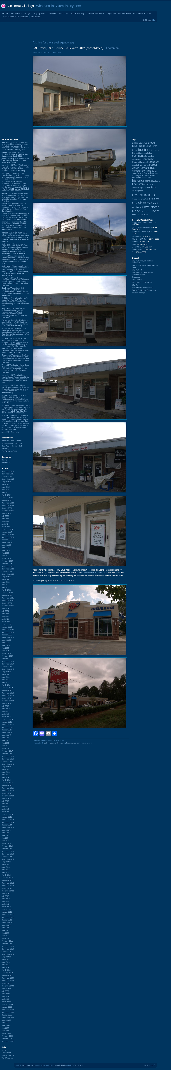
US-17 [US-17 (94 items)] (147, 212)
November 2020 (8, 632)
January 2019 (7, 690)
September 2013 (8, 859)
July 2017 (5, 738)
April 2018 (5, 714)
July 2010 (5, 959)
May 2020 (5, 648)
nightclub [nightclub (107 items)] (144, 187)
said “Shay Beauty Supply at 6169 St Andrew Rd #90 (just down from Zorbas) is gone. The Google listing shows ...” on (15, 216)
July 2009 (5, 991)
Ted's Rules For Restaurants (15, 17)
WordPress (78, 1065)
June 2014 (5, 835)
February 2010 (7, 973)
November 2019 (8, 664)
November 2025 (8, 474)
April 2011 (5, 936)
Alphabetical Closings (20, 13)
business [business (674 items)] (145, 149)
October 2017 (7, 730)
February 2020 (7, 656)
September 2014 (8, 827)
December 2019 (8, 661)
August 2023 (6, 545)
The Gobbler (137, 280)
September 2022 (8, 574)
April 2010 (5, 967)
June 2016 (5, 772)
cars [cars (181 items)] (156, 150)
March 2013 (6, 875)
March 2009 (6, 1002)
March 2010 (6, 970)
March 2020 (6, 653)
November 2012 (8, 885)
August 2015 (6, 798)
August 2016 (6, 767)
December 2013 (8, 851)
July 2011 (5, 928)
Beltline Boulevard (51, 743)
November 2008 (8, 1012)
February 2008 (7, 1036)
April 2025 (5, 492)
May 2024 (5, 521)
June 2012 (5, 899)
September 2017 (8, 732)
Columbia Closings (21, 6)
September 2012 (8, 891)
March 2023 (6, 558)
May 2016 (5, 775)
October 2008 (7, 1015)
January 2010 (7, 975)
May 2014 (5, 838)
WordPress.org (7, 1058)
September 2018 (8, 701)
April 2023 (5, 556)
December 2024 (8, 503)
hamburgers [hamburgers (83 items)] (136, 176)
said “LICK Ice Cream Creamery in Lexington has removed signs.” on (15, 350)
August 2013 (6, 862)
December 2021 (8, 598)
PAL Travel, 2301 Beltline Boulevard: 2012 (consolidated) (68, 48)
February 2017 (7, 751)
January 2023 (7, 563)
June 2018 (5, 709)
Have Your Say (77, 13)
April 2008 (5, 1031)
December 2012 (8, 883)
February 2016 (7, 783)
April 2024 (5, 524)
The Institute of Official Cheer (143, 282)
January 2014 (7, 849)
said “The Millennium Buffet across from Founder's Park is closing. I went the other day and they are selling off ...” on (15, 301)
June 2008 (5, 1025)
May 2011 (5, 933)
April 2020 (5, 651)
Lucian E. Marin (59, 1065)
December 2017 (8, 724)
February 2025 (7, 498)
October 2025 (7, 476)
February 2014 (7, 846)
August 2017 (6, 735)
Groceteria (136, 277)
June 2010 (5, 962)
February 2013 (7, 878)
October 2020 (7, 635)
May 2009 (5, 996)
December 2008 (8, 1010)
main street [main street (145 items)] (149, 184)
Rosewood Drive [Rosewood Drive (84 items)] (138, 199)
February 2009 (7, 1004)
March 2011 (6, 938)
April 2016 (5, 777)
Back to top (148, 1065)
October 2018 (7, 698)
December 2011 (8, 915)
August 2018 (6, 703)
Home (5, 13)
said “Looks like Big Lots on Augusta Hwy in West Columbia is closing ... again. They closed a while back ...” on (15, 323)
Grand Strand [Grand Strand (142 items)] (144, 173)
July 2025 (5, 484)
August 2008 (6, 1020)
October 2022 (7, 571)
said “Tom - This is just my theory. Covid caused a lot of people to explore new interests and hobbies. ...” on (15, 168)
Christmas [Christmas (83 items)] (142, 153)
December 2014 (8, 820)
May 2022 (5, 585)
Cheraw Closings (138, 293)
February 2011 (7, 941)
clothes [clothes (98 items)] (149, 153)
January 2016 (7, 785)
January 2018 (7, 722)
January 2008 (7, 1039)
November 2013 (8, 854)
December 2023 (8, 534)
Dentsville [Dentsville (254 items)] (147, 159)
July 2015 (5, 801)
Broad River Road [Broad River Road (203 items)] (143, 144)
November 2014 (8, 822)
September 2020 (8, 637)
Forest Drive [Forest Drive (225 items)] (147, 168)
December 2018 (8, 693)
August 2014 (6, 830)
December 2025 (8, 471)
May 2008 (5, 1028)
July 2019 (5, 674)
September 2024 (8, 511)
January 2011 (7, 944)
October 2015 (7, 793)
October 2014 (7, 825)
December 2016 (8, 756)
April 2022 (5, 587)
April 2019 (5, 682)
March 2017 (6, 748)
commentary (6, 462)
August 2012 (6, 893)
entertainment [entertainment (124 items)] (152, 162)
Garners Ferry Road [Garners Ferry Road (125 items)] (141, 171)
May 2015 (5, 806)
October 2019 (7, 666)
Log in (4, 1050)
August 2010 (6, 957)
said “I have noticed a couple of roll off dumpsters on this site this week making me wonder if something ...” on (15, 248)
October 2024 (7, 508)
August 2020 (6, 640)
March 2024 (6, 527)
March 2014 (6, 843)
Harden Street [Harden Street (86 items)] (145, 178)
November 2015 (8, 790)
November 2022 (8, 569)
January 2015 (7, 817)
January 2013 (7, 880)
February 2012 (7, 909)
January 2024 (7, 532)
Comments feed (8, 1055)
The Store (35, 17)
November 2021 (8, 600)
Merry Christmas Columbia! (12, 443)
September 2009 (8, 986)
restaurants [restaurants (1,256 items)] (143, 194)
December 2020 (8, 629)
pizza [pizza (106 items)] (140, 191)
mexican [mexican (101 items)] (135, 187)
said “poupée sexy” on (15, 154)
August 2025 (6, 482)
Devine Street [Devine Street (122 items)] (138, 162)
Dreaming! (5, 448)
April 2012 (5, 904)
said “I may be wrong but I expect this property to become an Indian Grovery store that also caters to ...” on (15, 236)
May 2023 (5, 553)
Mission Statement (96, 13)
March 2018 (6, 717)
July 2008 (5, 1023)
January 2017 (7, 754)
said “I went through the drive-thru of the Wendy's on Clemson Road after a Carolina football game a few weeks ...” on (15, 418)
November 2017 (8, 727)
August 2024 (6, 513)
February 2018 (7, 719)
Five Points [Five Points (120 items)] (143, 165)
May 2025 (5, 490)
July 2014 (5, 833)
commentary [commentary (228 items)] (139, 155)
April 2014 (5, 841)
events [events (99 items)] (135, 165)
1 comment (112, 48)
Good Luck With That (58, 13)
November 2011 (8, 917)
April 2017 (5, 746)
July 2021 (5, 611)
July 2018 (5, 706)
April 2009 (5, 999)
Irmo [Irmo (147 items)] (149, 181)
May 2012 (5, 901)
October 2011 (7, 920)
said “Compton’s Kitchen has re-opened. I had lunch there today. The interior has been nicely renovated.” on (15, 146)
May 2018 (5, 711)
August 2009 (6, 988)
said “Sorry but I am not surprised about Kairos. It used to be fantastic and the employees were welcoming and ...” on (15, 378)
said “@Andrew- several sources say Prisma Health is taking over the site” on (15, 259)
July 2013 (5, 864)
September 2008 (8, 1017)
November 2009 (8, 981)
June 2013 (5, 867)
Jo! (133, 252)
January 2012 (7, 912)
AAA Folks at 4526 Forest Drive (94, 573)
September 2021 (8, 606)
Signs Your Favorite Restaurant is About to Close (129, 13)
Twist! (134, 244)
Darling (135, 242)
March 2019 (6, 685)
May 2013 (5, 870)
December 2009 (8, 978)
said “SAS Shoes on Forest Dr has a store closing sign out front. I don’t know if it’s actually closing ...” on (15, 426)
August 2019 (6, 672)
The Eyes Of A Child (9, 451)
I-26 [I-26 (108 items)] (145, 181)
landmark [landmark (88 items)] (156, 181)
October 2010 (7, 951)
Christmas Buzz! (138, 249)
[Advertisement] (85, 31)
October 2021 (7, 603)
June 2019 (5, 677)
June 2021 (5, 614)
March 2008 (6, 1033)
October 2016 (7, 761)
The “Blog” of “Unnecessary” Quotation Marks (143, 273)
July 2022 (5, 579)
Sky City (135, 285)
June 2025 (5, 487)
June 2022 (5, 582)
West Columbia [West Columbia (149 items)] (140, 214)
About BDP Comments (10, 432)
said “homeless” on (15, 160)
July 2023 (5, 548)
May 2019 (5, 680)
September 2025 (8, 479)
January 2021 (7, 627)
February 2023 (7, 561)
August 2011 (6, 925)
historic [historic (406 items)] (137, 180)
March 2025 (6, 495)
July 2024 (5, 516)
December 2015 (8, 788)
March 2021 (6, 622)
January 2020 (7, 659)
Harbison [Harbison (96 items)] (145, 176)
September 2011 (8, 922)
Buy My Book (40, 13)
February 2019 (7, 688)
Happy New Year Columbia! (12, 441)
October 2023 (7, 540)
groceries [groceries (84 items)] (154, 173)
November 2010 (8, 949)
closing (4, 460)
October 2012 (7, 888)
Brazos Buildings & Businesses (144, 290)
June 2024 (5, 519)
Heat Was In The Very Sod (12, 446)
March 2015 (6, 812)
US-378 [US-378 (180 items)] (155, 211)
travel (79, 743)
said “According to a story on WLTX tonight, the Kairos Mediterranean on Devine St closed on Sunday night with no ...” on (15, 399)
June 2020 (5, 645)
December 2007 (8, 1041)
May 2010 (5, 965)
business (62, 743)
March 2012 (6, 907)
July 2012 (5, 896)
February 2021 (7, 624)
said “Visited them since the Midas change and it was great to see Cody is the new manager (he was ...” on (16, 409)
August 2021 (6, 608)
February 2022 (7, 593)
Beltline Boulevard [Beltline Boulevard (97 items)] (139, 143)
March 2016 (6, 780)
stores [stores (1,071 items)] (144, 202)
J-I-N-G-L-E (136, 247)
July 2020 (5, 643)
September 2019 (8, 669)
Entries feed (6, 1053)
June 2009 (5, 994)
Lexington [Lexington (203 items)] (138, 184)
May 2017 (5, 743)
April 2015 (5, 809)
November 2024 (8, 505)
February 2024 (7, 529)
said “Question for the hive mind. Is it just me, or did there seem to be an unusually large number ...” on (15, 176)
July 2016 (5, 769)
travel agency (87, 743)
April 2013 (5, 872)
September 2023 (8, 542)
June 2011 (5, 930)
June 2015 (5, 804)
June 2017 (5, 740)
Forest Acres (71, 743)
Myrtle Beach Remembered (142, 287)
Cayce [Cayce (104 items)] (135, 153)
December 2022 (8, 566)
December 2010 (8, 946)
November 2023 (8, 537)
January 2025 (7, 500)
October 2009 (7, 983)
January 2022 (7, 595)
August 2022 (6, 577)
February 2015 (7, 814)
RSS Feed (146, 20)
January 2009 (7, 1007)
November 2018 (8, 695)
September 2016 (8, 764)
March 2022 (6, 590)
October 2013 (7, 856)
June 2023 (5, 550)
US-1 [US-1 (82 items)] (143, 212)
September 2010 (8, 954)
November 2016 (8, 759)
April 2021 (5, 619)
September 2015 (8, 796)
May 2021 (5, 616)
